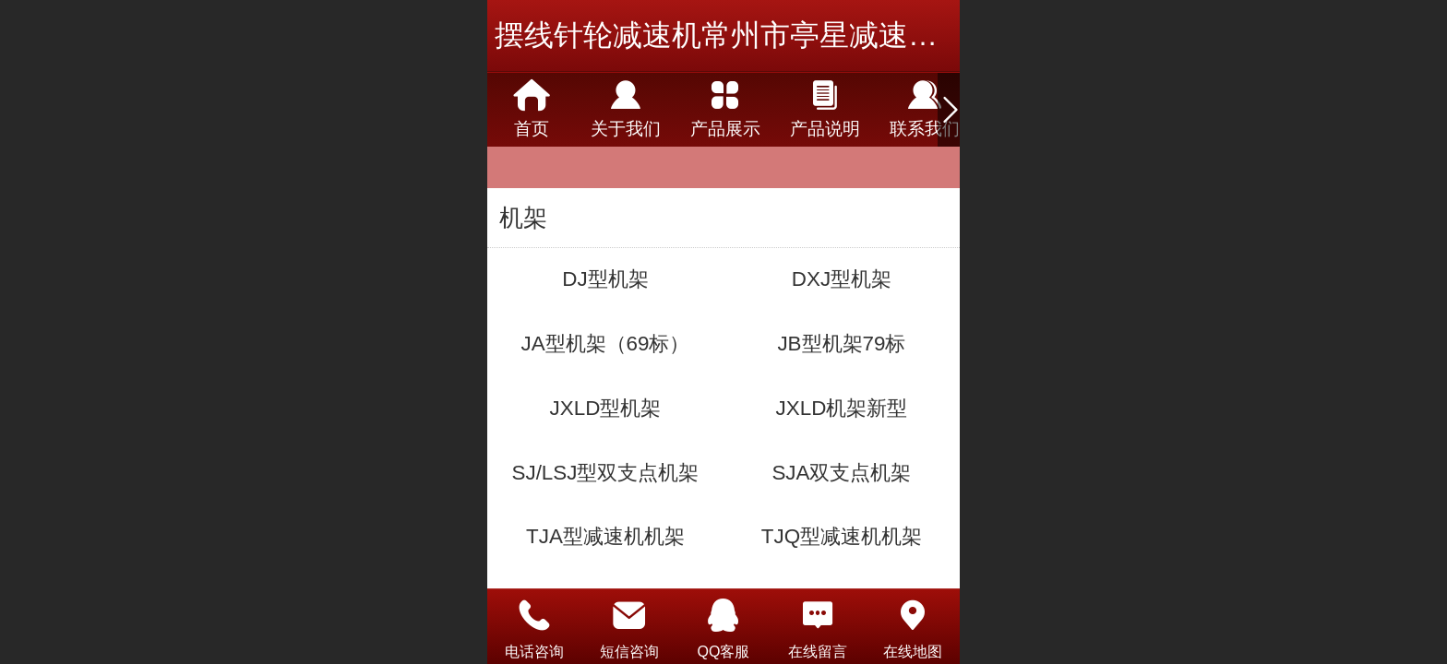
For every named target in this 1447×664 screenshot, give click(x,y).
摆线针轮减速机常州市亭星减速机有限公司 (775, 35)
